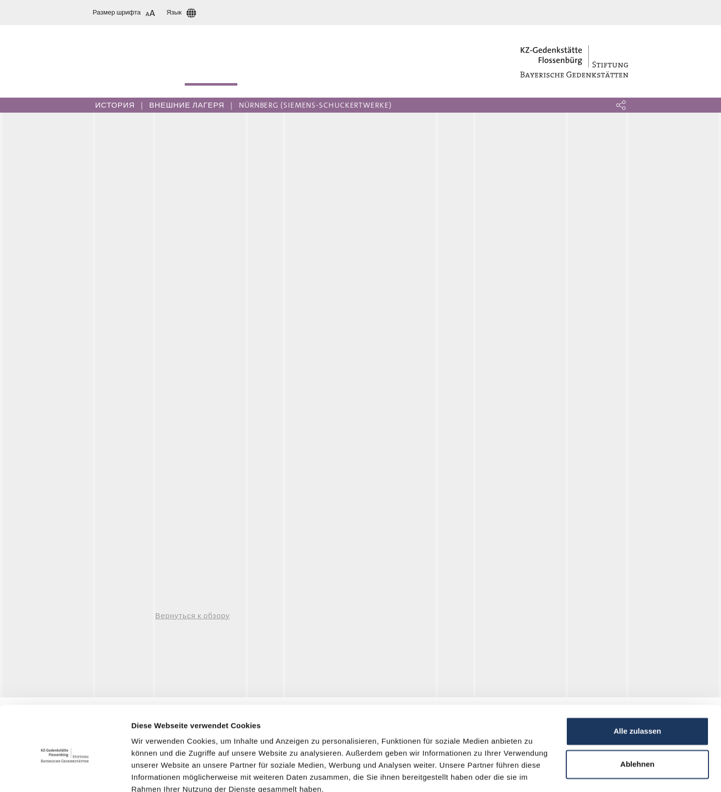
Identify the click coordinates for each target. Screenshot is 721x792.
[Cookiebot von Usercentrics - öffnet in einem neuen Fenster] (65, 772)
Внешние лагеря (186, 105)
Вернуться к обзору (192, 616)
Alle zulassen (637, 686)
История (115, 105)
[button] (620, 105)
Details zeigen (156, 772)
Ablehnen (637, 719)
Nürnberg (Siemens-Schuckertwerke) (315, 105)
